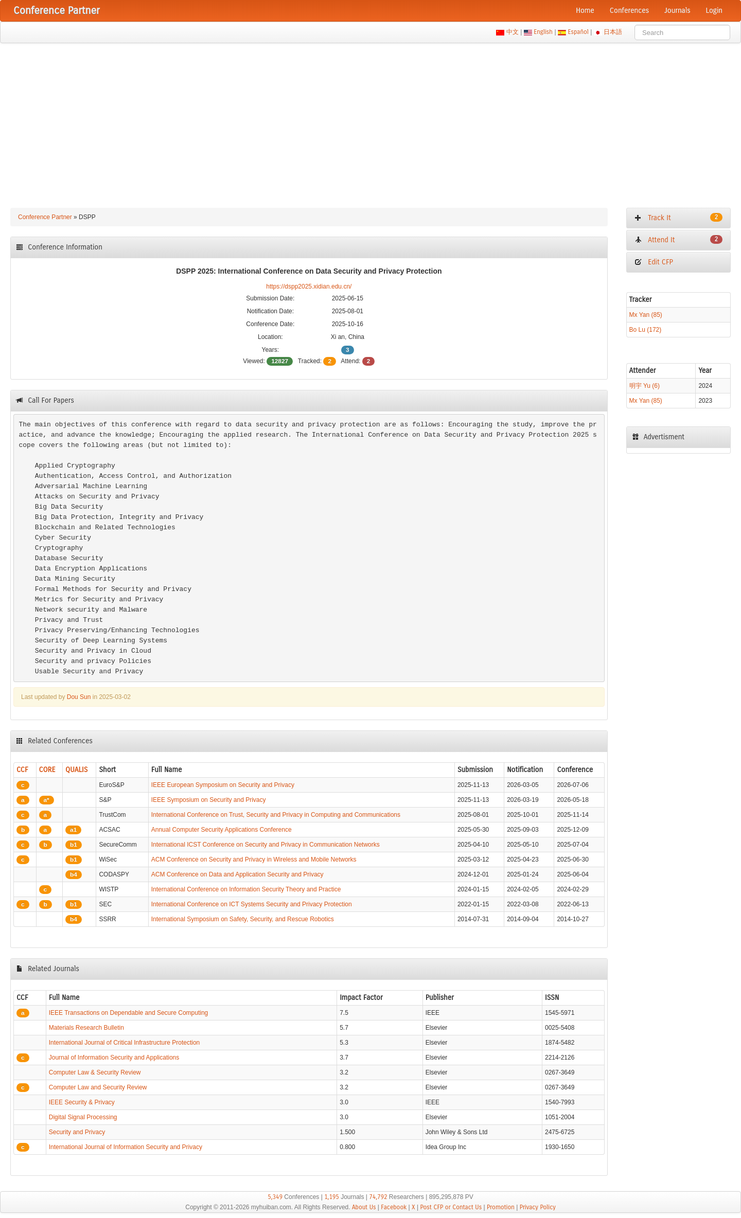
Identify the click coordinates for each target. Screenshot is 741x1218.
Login (714, 10)
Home (585, 10)
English (543, 31)
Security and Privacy (77, 1132)
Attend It (678, 239)
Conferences (629, 10)
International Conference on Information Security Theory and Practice (246, 889)
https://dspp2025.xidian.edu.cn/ (308, 286)
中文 (512, 31)
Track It (678, 217)
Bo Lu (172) (645, 329)
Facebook (394, 1207)
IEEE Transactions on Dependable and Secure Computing (128, 1012)
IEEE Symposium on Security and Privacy (208, 799)
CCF (22, 769)
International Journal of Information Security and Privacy (125, 1147)
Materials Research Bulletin (86, 1027)
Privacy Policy (538, 1207)
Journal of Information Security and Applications (114, 1057)
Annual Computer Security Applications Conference (221, 829)
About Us (364, 1207)
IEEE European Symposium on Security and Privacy (222, 785)
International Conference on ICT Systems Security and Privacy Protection (251, 904)
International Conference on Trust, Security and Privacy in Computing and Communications (275, 814)
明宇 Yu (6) (644, 385)
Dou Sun (79, 697)
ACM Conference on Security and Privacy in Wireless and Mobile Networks (254, 859)
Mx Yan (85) (645, 314)
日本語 (613, 31)
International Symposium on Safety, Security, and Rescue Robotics (242, 919)
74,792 (378, 1197)
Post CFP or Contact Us (451, 1207)
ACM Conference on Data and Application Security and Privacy (237, 874)
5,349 (275, 1197)
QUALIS (76, 769)
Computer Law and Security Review (98, 1087)
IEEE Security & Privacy (82, 1102)
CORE (47, 769)
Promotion (501, 1207)
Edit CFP (653, 262)
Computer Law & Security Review (95, 1072)
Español (578, 31)
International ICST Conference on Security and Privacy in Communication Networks (265, 844)
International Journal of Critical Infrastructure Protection (124, 1042)
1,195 (331, 1197)
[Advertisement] (370, 120)
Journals (677, 10)
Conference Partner (45, 217)
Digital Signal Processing (83, 1117)
